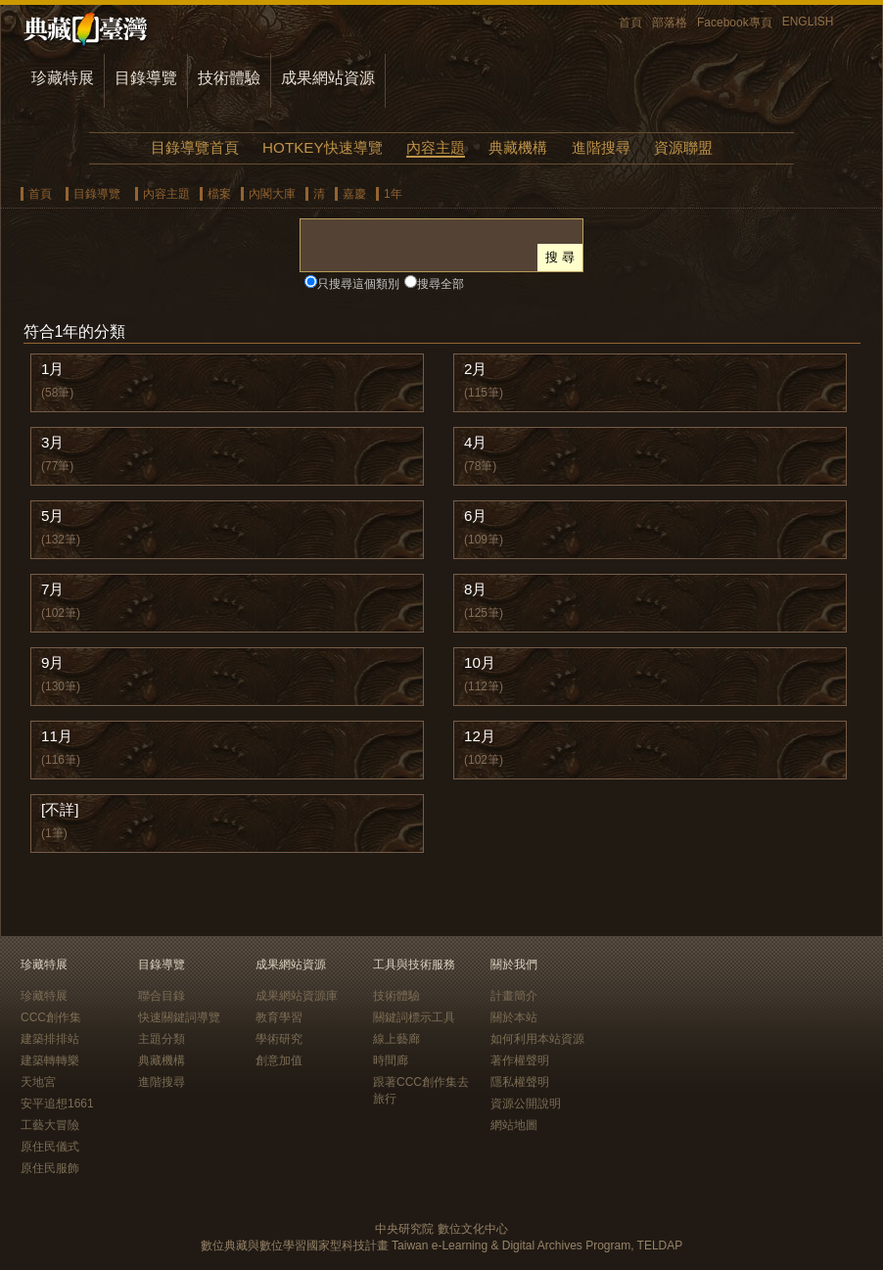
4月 (475, 442)
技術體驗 (229, 78)
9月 (52, 662)
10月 (479, 662)
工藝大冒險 (50, 1125)
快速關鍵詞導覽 (179, 1017)
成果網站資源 (328, 78)
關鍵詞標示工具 (414, 1017)
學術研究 (279, 1039)
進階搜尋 (601, 147)
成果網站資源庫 (297, 996)
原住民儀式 (50, 1146)
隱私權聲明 (519, 1082)
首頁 (630, 22)
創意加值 (279, 1060)
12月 (479, 736)
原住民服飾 (50, 1168)
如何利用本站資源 (537, 1039)
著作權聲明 (519, 1060)
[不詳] (59, 809)
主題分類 (161, 1039)
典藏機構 (517, 147)
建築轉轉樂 (50, 1060)
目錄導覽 (146, 78)
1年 (393, 194)
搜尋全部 (440, 284)
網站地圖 (513, 1125)
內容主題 (435, 147)
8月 (475, 589)
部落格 (669, 22)
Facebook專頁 (734, 22)
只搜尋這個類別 (358, 284)
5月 (52, 515)
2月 (475, 368)
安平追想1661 (57, 1103)
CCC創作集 (51, 1017)
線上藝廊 (396, 1039)
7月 (52, 589)
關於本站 (513, 1017)
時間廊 (390, 1060)
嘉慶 (354, 194)
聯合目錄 (161, 996)
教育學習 (279, 1017)
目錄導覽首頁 (195, 147)
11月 (56, 736)
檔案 (219, 194)
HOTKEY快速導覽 (322, 147)
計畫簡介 (513, 996)
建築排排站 (50, 1039)
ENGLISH (808, 21)
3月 (52, 442)
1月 (52, 368)
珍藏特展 (62, 78)
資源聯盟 (683, 147)
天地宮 (38, 1082)
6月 (475, 515)
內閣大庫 (272, 194)
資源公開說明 (525, 1103)
